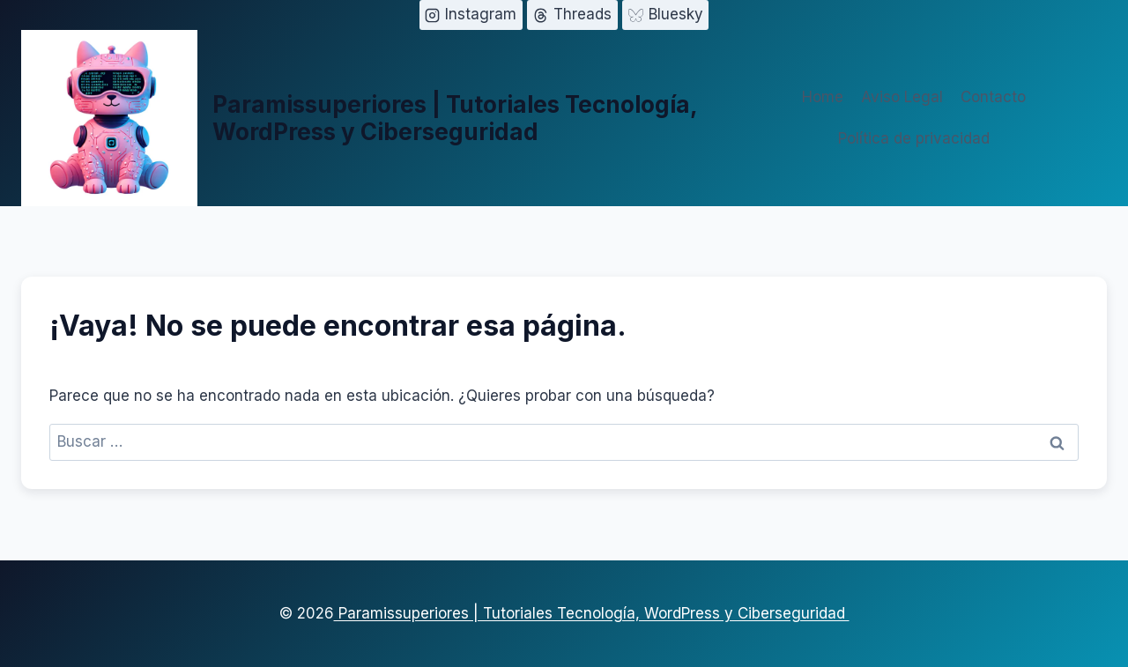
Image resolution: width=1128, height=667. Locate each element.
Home (822, 97)
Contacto (993, 97)
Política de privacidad (914, 138)
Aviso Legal (902, 97)
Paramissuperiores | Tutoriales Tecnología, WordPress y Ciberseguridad (592, 613)
